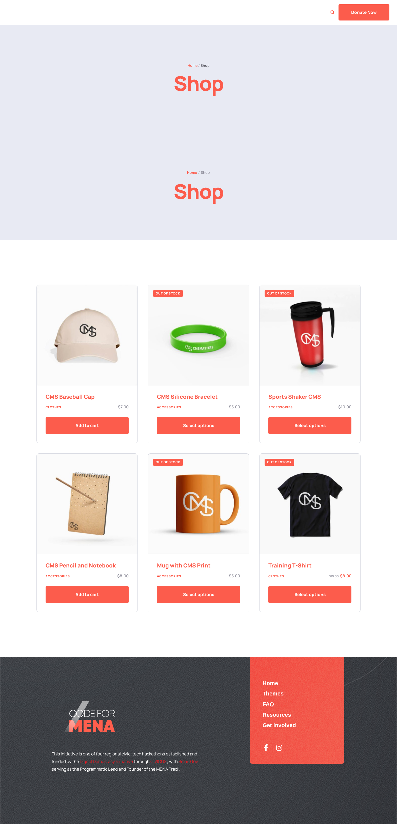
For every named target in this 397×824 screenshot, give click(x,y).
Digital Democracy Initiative (107, 761)
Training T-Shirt (290, 565)
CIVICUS (158, 761)
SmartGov (188, 761)
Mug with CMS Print (184, 565)
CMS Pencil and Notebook (81, 565)
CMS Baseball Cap (70, 396)
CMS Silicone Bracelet (187, 396)
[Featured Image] (87, 335)
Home (192, 65)
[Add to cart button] (198, 425)
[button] (87, 425)
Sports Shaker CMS (294, 396)
